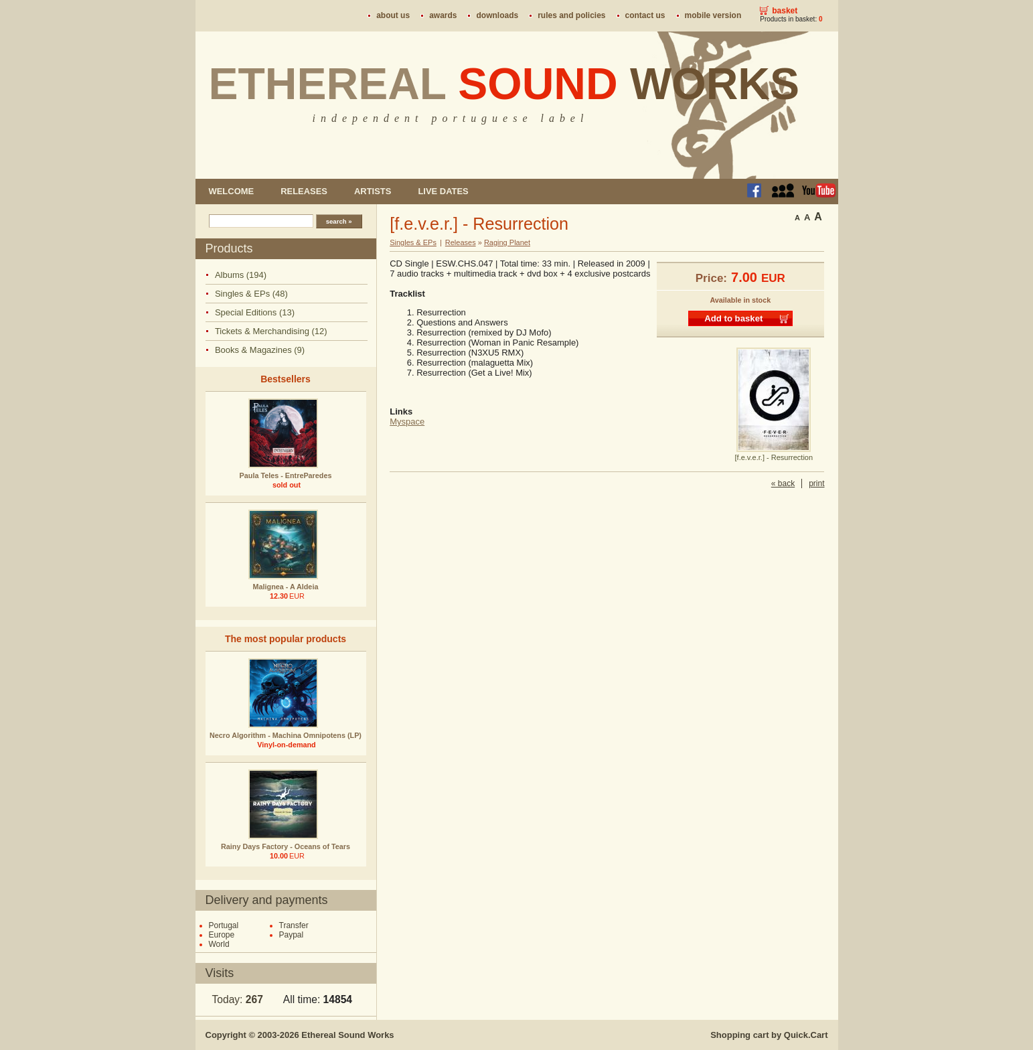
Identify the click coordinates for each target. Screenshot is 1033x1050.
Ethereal (504, 83)
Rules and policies (571, 15)
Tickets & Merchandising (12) (271, 331)
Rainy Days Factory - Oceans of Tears (285, 846)
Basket (784, 10)
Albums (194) (240, 275)
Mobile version (713, 15)
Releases (304, 191)
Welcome (231, 191)
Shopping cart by (768, 1035)
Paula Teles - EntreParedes (286, 475)
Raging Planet (507, 242)
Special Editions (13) (255, 312)
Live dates (443, 191)
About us (393, 15)
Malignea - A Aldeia (286, 587)
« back (783, 483)
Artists (372, 191)
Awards (443, 15)
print (816, 483)
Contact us (645, 15)
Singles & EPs (413, 242)
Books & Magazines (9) (260, 350)
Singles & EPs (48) (251, 294)
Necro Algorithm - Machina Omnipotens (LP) (286, 735)
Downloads (497, 15)
